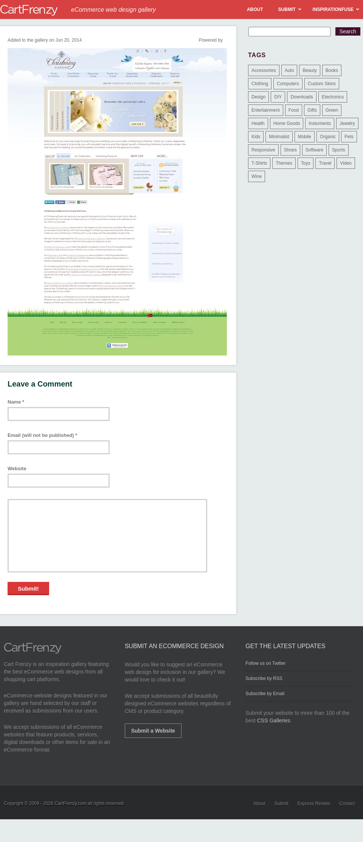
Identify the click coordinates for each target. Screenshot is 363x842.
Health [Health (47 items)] (258, 123)
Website (17, 468)
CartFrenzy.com (70, 803)
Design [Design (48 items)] (258, 97)
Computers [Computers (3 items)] (288, 83)
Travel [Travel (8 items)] (325, 163)
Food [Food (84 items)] (294, 110)
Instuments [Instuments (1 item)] (320, 123)
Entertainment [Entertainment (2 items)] (265, 110)
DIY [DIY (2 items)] (278, 97)
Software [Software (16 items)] (314, 150)
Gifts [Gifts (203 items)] (312, 110)
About (259, 803)
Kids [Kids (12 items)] (255, 136)
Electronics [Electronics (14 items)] (333, 97)
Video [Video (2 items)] (345, 163)
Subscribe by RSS (263, 678)
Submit (281, 803)
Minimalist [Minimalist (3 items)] (279, 136)
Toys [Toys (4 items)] (305, 163)
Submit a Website (153, 731)
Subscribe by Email (264, 693)
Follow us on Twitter (265, 663)
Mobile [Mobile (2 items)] (304, 136)
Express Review (314, 803)
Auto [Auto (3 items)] (289, 70)
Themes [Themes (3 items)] (284, 163)
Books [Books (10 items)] (332, 70)
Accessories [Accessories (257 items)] (263, 70)
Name (16, 402)
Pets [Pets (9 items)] (349, 136)
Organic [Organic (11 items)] (328, 136)
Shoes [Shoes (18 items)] (290, 150)
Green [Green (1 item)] (332, 110)
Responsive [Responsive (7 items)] (263, 150)
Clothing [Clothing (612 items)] (259, 83)
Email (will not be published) (42, 435)
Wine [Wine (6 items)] (256, 176)
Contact (347, 803)
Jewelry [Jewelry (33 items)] (347, 123)
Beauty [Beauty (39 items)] (309, 70)
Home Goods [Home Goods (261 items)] (286, 123)
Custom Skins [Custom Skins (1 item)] (322, 83)
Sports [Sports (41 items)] (338, 150)
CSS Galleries (273, 720)
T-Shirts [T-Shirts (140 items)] (259, 163)
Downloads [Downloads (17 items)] (301, 97)
